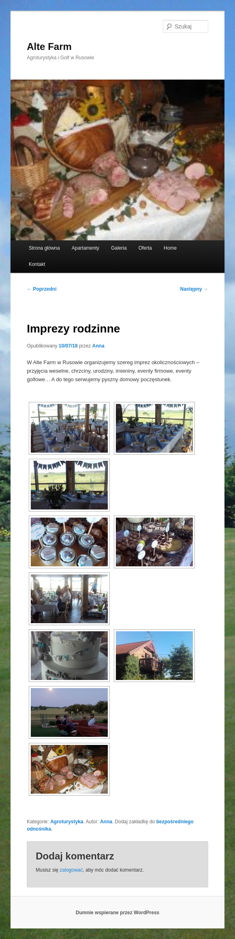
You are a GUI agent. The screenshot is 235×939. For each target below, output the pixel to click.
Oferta (145, 248)
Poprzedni (41, 289)
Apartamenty (85, 248)
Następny (194, 289)
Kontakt (37, 264)
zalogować (71, 870)
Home (170, 248)
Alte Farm (49, 46)
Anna (98, 346)
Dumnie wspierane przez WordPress (118, 912)
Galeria (119, 248)
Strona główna (44, 248)
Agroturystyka (66, 822)
